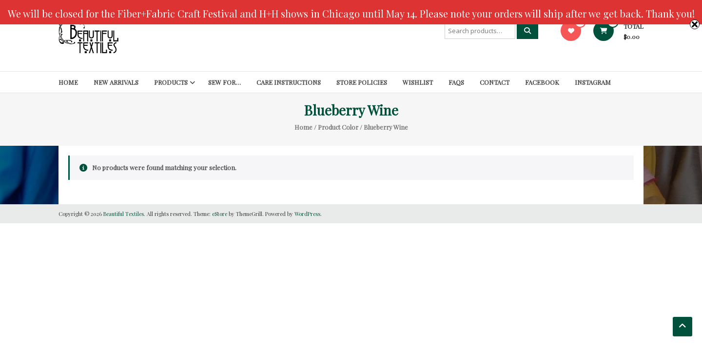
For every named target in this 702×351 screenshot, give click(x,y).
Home (68, 82)
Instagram (593, 82)
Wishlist (418, 82)
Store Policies (361, 82)
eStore (219, 213)
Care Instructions (288, 82)
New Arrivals (116, 82)
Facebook (542, 82)
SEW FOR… (224, 82)
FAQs (456, 82)
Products (171, 82)
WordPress (307, 213)
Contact (494, 82)
